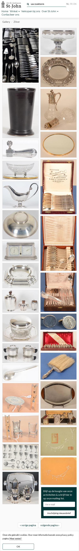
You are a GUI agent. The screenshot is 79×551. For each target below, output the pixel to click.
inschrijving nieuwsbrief (59, 513)
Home (5, 11)
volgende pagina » (49, 525)
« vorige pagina (28, 525)
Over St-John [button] (50, 11)
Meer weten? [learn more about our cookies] (16, 538)
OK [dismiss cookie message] (18, 546)
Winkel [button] (15, 11)
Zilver (17, 21)
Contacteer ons (10, 14)
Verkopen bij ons (30, 11)
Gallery (6, 21)
